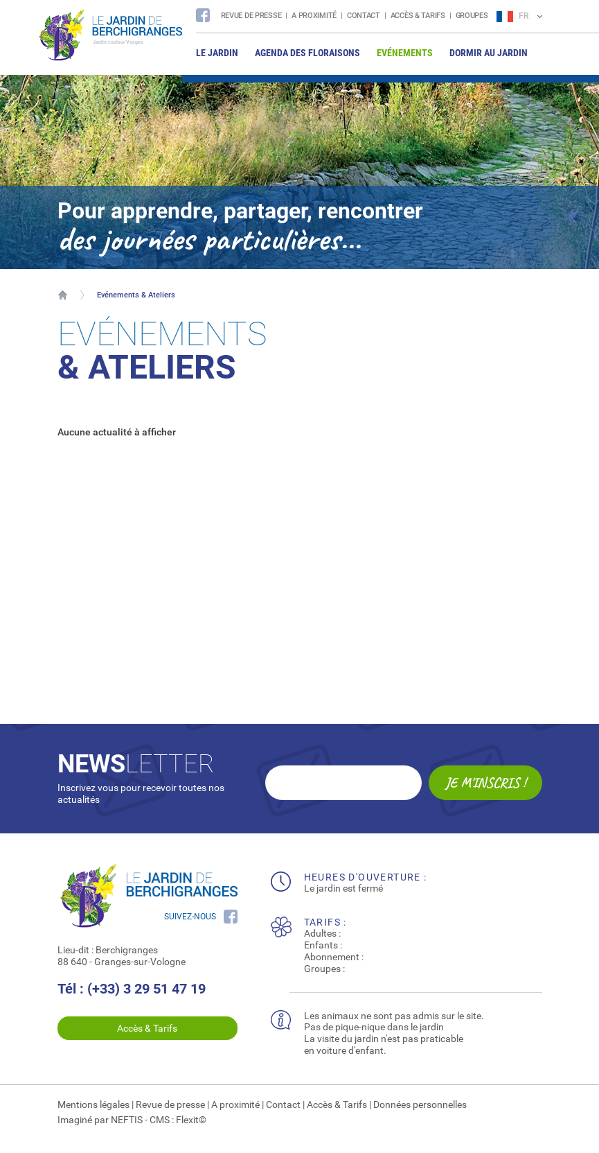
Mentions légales (93, 1104)
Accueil (62, 295)
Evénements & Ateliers (136, 295)
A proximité (314, 15)
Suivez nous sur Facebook (203, 15)
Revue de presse (251, 15)
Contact (363, 15)
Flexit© (191, 1119)
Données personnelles (420, 1104)
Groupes (472, 15)
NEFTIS (127, 1119)
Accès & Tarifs (418, 15)
